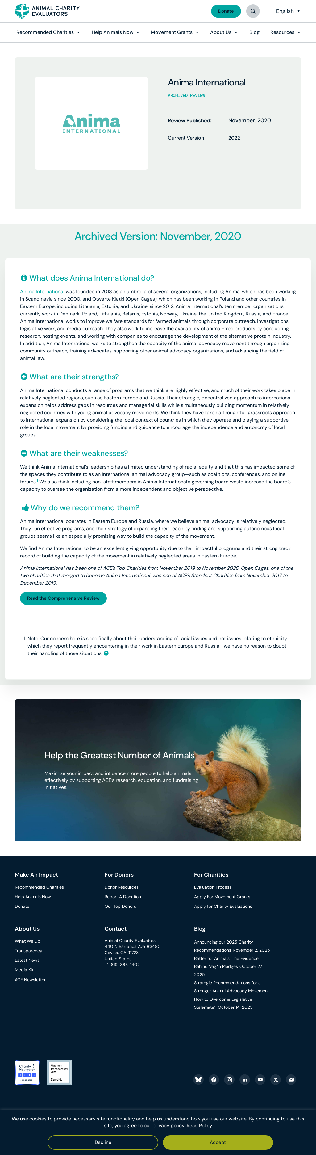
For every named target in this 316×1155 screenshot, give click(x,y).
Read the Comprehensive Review (66, 598)
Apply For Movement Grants (222, 897)
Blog (253, 32)
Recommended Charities (43, 32)
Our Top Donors (120, 907)
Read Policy (199, 1126)
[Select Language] (288, 11)
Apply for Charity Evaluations (223, 907)
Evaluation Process (212, 888)
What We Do (27, 942)
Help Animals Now (110, 32)
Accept (141, 1142)
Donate (225, 11)
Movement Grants (170, 32)
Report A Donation (123, 897)
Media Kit (24, 971)
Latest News (27, 961)
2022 (234, 138)
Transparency (28, 951)
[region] (158, 1133)
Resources (282, 32)
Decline (176, 1142)
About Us (219, 32)
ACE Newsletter (30, 980)
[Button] (253, 11)
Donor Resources (122, 888)
